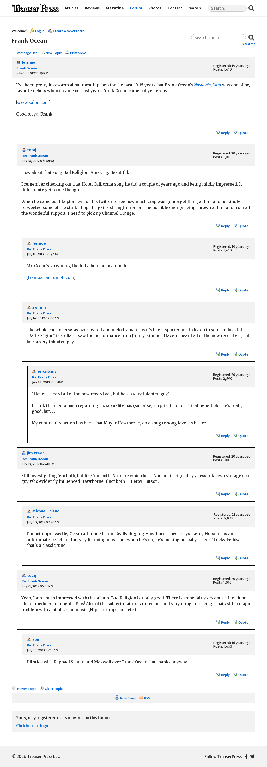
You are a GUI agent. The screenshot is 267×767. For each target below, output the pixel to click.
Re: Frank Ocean (35, 156)
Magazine (115, 8)
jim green (36, 453)
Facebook (246, 756)
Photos (154, 8)
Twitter (252, 756)
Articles (71, 8)
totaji (32, 150)
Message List (27, 53)
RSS (147, 698)
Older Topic (54, 689)
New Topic (54, 53)
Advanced (248, 44)
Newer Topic (26, 689)
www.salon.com (32, 102)
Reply (225, 133)
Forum (136, 8)
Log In (39, 31)
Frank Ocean (26, 68)
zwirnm (39, 307)
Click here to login (33, 725)
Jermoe (28, 62)
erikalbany (47, 371)
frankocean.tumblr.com (51, 277)
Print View (78, 53)
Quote (243, 133)
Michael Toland (45, 511)
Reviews (92, 8)
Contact (175, 8)
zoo (35, 639)
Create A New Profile (68, 31)
